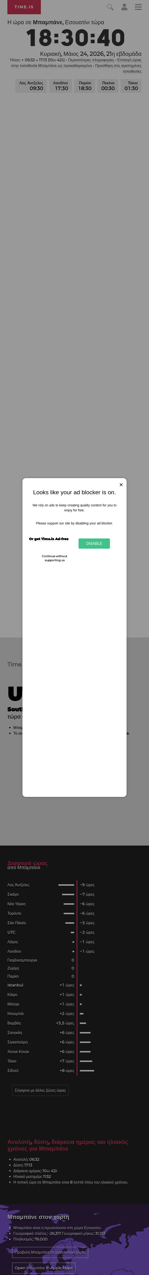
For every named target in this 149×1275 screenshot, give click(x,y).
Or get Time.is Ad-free (48, 539)
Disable (94, 543)
